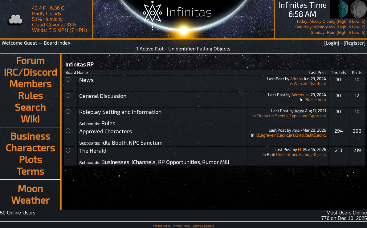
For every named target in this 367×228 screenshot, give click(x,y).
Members (30, 83)
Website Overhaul (310, 83)
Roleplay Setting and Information (120, 111)
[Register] (354, 43)
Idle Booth (114, 142)
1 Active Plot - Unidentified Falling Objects (183, 48)
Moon (30, 188)
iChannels (144, 161)
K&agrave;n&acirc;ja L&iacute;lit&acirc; (290, 135)
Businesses (115, 161)
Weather (30, 200)
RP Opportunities (179, 161)
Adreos (296, 78)
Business (30, 136)
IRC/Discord (30, 72)
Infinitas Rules (161, 225)
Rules (30, 95)
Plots (30, 159)
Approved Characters (105, 131)
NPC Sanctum (146, 142)
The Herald (92, 150)
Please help (315, 99)
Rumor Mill (215, 161)
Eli (300, 149)
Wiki (30, 118)
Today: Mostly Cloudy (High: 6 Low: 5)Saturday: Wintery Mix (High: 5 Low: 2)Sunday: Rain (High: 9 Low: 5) (330, 27)
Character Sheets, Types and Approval (291, 115)
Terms (30, 171)
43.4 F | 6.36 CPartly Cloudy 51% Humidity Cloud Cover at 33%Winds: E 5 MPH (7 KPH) (59, 19)
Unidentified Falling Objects (301, 154)
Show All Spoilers (203, 225)
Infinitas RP (79, 64)
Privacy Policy (181, 225)
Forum (30, 60)
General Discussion (102, 95)
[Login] (331, 43)
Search (30, 107)
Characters (30, 147)
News (86, 79)
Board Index (57, 43)
